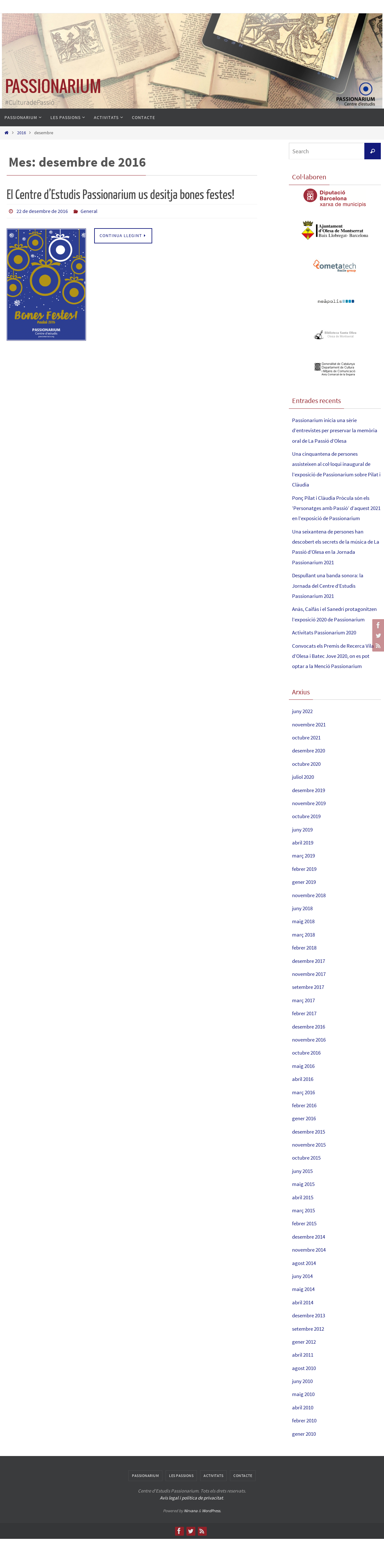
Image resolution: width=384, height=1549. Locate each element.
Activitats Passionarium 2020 (326, 642)
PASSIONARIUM (53, 87)
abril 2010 (304, 1417)
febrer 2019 (305, 879)
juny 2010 (303, 1391)
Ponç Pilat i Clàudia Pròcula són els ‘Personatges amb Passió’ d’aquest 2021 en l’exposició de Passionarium (335, 508)
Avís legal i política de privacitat (191, 1508)
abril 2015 (304, 1207)
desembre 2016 (310, 1036)
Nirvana (191, 1521)
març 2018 (304, 944)
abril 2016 (304, 1089)
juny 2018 (303, 918)
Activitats (213, 1485)
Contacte (242, 1485)
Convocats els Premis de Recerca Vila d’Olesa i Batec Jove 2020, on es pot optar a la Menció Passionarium (336, 666)
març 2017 (304, 1010)
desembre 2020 (310, 761)
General (89, 211)
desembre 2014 (310, 1246)
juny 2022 (303, 721)
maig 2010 (304, 1404)
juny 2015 (303, 1181)
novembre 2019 (310, 813)
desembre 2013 (310, 1325)
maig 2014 (304, 1299)
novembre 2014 (310, 1260)
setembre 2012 (310, 1338)
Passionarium (145, 1485)
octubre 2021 (307, 747)
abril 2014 (304, 1312)
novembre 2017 (310, 984)
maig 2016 (304, 1076)
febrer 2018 (305, 958)
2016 (21, 133)
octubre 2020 (307, 774)
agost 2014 (305, 1273)
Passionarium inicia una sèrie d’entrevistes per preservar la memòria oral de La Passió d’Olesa (333, 430)
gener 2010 (305, 1443)
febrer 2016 (305, 1115)
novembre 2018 (310, 905)
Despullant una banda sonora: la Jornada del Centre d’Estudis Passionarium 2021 (331, 585)
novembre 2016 (310, 1049)
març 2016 (304, 1102)
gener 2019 (305, 892)
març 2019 (304, 866)
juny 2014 (303, 1286)
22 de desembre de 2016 (42, 211)
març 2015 (304, 1220)
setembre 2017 (310, 997)
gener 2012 (305, 1351)
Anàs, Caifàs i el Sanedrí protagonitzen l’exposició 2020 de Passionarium (332, 619)
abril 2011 (304, 1365)
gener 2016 (305, 1128)
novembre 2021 (310, 734)
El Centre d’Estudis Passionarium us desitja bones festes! (120, 195)
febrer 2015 (305, 1233)
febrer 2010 (305, 1430)
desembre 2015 (310, 1141)
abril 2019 (304, 852)
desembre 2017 (310, 971)
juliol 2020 (304, 787)
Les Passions (181, 1485)
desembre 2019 (310, 800)
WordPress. (211, 1521)
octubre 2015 (307, 1168)
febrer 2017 (305, 1023)
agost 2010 (305, 1378)
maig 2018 (304, 931)
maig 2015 (304, 1194)
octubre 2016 (307, 1063)
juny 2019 (303, 839)
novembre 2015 (310, 1154)
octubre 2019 (307, 826)
